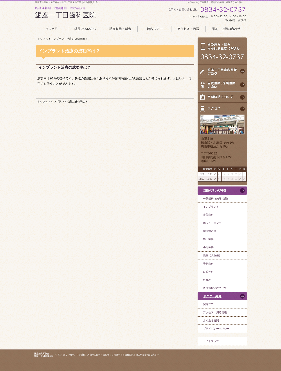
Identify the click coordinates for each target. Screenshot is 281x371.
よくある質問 (211, 320)
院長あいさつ (85, 30)
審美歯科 (208, 214)
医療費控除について (215, 288)
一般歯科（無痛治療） (216, 198)
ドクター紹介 (212, 296)
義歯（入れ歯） (212, 255)
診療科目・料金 (120, 30)
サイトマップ (211, 341)
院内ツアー (209, 304)
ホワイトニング (212, 222)
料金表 (207, 279)
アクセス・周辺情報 (215, 312)
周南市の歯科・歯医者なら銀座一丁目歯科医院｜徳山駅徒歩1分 (66, 2)
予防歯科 (208, 263)
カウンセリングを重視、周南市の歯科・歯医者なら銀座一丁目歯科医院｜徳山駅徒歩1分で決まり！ (112, 354)
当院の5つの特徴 (214, 190)
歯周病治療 (209, 231)
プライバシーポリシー (216, 328)
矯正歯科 (208, 239)
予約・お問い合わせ (226, 30)
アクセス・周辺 (188, 30)
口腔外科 (208, 271)
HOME (51, 30)
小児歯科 (208, 247)
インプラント (211, 206)
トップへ (42, 38)
